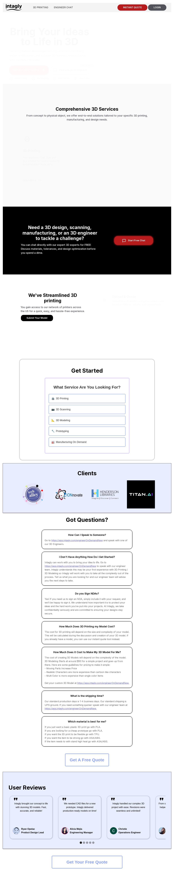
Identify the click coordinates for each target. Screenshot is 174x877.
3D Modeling (60, 420)
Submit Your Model (37, 317)
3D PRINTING (40, 7)
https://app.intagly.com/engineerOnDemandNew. (103, 683)
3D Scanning (61, 409)
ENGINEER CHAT (63, 7)
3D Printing (60, 398)
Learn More (29, 178)
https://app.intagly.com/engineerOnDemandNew (77, 540)
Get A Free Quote (87, 760)
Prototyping (60, 431)
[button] (81, 843)
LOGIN (157, 7)
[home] (13, 7)
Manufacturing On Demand (69, 442)
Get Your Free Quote (87, 862)
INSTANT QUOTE (132, 7)
